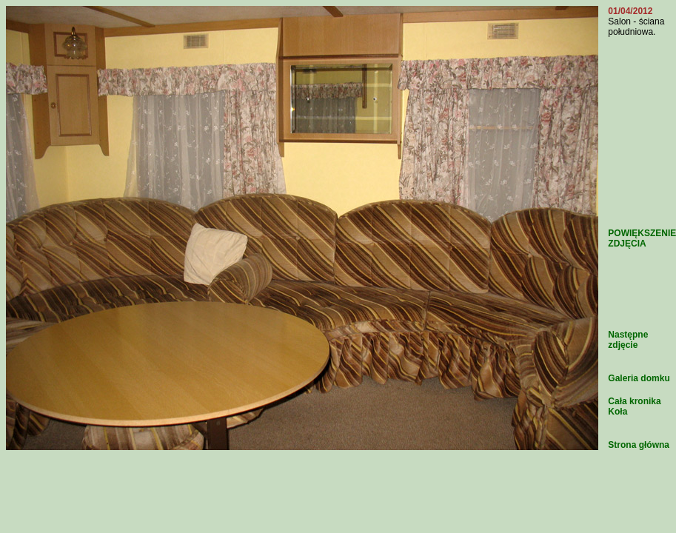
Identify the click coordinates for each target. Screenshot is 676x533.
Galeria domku (638, 378)
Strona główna (638, 445)
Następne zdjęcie (628, 339)
